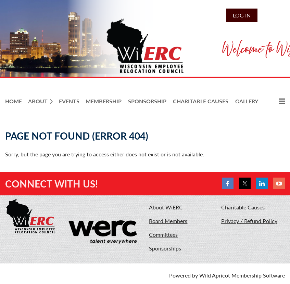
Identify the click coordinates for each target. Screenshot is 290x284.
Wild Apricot (214, 275)
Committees (163, 234)
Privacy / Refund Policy (249, 221)
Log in (242, 15)
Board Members (168, 221)
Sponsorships (165, 248)
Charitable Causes (243, 207)
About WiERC (166, 207)
